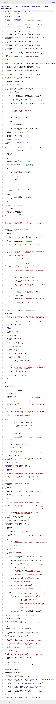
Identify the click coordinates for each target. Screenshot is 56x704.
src (40, 6)
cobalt (3, 6)
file (28, 11)
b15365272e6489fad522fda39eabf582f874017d (24, 6)
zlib (51, 6)
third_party (45, 6)
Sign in (53, 2)
